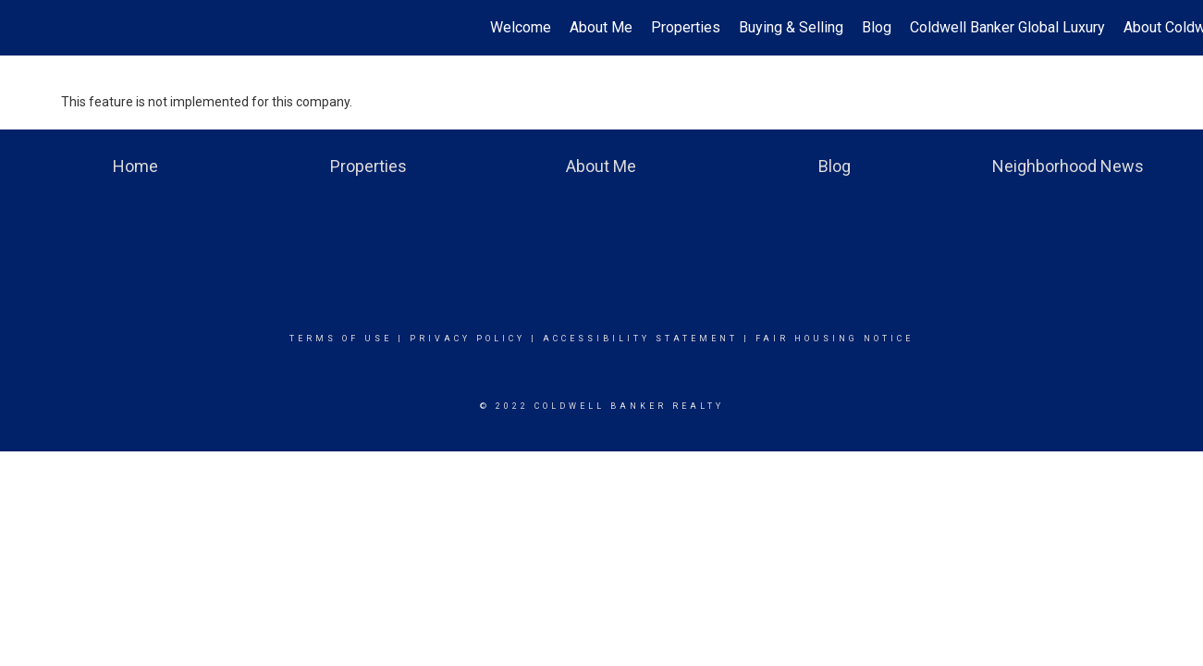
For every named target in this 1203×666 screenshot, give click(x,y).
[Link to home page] (23, 28)
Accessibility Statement (640, 338)
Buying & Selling (791, 27)
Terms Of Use (340, 338)
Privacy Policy (467, 338)
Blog (876, 27)
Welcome (520, 27)
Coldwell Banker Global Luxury (1007, 27)
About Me (601, 27)
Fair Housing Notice (834, 338)
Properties (685, 27)
